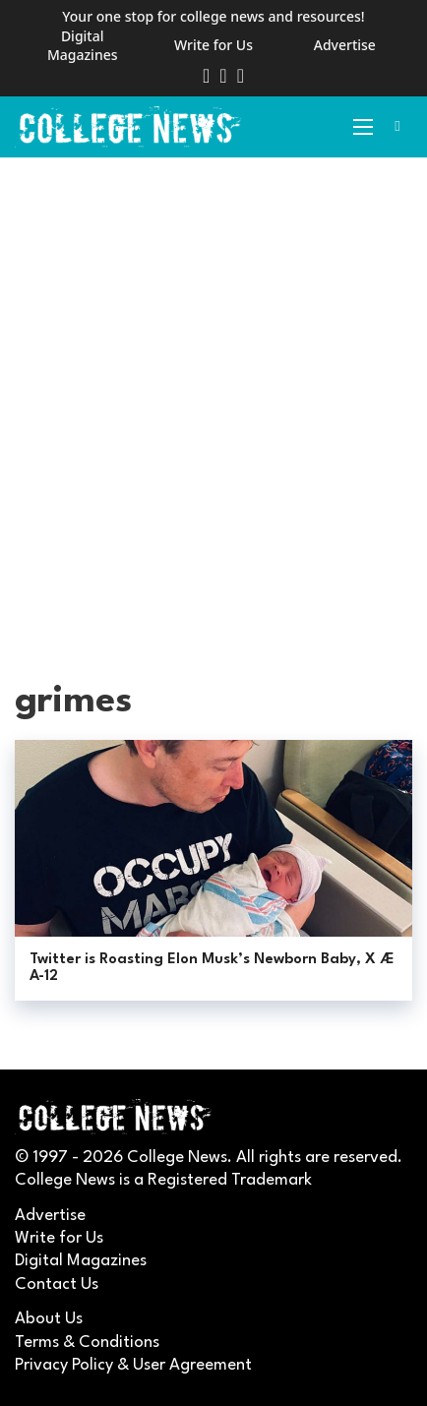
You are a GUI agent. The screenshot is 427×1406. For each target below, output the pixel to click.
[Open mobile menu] (363, 127)
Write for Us (213, 44)
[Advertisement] (213, 400)
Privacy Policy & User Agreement (133, 1365)
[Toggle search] (397, 127)
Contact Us (56, 1284)
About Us (49, 1319)
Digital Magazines (82, 46)
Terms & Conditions (87, 1342)
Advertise (345, 44)
